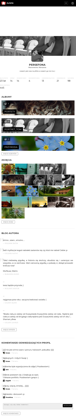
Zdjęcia (6, 142)
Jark (7, 372)
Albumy (6, 96)
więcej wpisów (9, 331)
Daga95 (8, 383)
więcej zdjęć (8, 224)
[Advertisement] (38, 21)
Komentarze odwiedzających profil (26, 344)
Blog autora (10, 235)
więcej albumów (10, 136)
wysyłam (67, 408)
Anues (8, 355)
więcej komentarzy (11, 416)
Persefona (37, 64)
